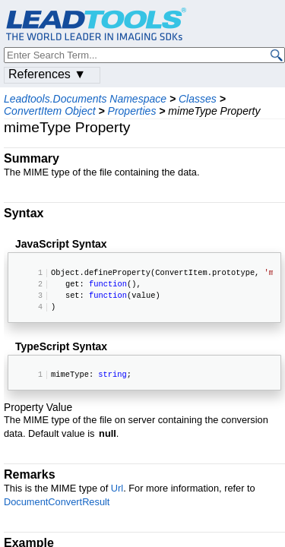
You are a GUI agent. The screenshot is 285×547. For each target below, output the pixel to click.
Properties (132, 111)
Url (117, 488)
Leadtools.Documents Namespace (85, 99)
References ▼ (47, 74)
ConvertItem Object (50, 111)
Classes (198, 99)
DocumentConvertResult (56, 501)
